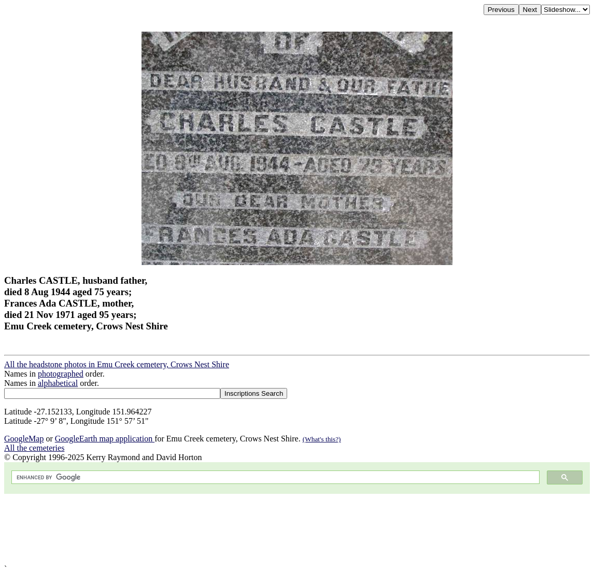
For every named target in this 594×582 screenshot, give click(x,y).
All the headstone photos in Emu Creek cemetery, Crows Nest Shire (116, 364)
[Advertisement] (297, 529)
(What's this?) (322, 439)
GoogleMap (24, 438)
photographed (60, 373)
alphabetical (58, 383)
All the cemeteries (34, 448)
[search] (274, 477)
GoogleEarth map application (104, 438)
